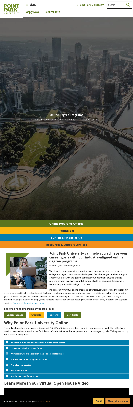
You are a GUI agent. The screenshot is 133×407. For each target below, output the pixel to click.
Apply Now (32, 12)
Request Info (52, 12)
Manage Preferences (118, 401)
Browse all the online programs (28, 303)
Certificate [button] (72, 314)
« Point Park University (90, 4)
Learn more (45, 401)
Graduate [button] (36, 314)
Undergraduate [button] (15, 314)
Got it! (99, 401)
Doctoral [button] (54, 314)
